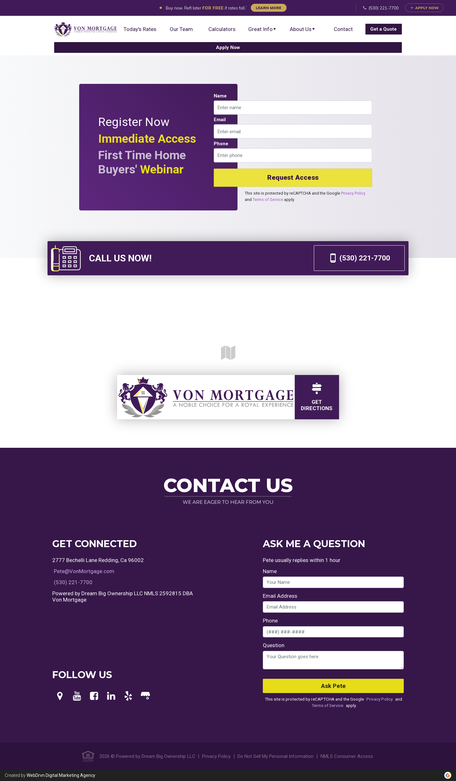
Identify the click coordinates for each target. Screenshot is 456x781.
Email (220, 119)
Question (273, 645)
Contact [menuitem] (343, 29)
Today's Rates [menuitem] (140, 29)
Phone (221, 143)
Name (220, 95)
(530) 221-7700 (381, 7)
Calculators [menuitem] (222, 29)
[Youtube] (77, 696)
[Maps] (59, 696)
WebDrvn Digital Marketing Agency (61, 775)
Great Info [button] (262, 29)
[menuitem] (85, 29)
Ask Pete (333, 686)
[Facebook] (94, 696)
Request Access (293, 177)
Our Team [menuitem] (181, 29)
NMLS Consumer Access (346, 756)
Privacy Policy (353, 193)
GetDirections (316, 397)
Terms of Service (268, 199)
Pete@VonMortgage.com (84, 571)
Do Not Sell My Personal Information (276, 756)
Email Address (280, 596)
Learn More (269, 7)
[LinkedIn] (111, 696)
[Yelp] (128, 696)
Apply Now (424, 7)
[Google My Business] (145, 696)
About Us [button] (302, 29)
